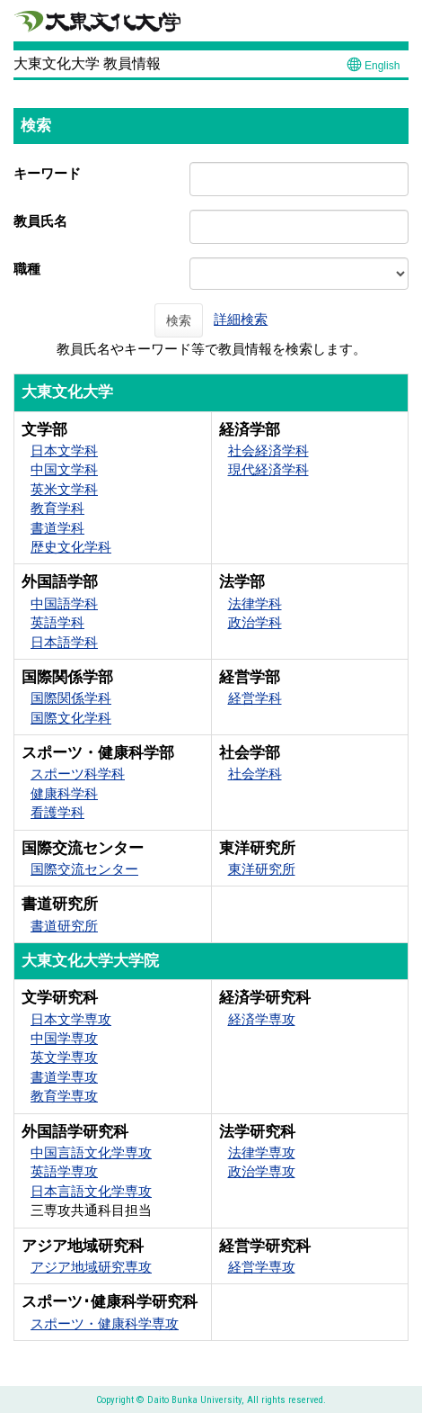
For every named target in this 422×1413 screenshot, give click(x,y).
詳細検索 (241, 319)
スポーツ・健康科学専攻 (105, 1323)
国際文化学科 (71, 717)
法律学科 (255, 603)
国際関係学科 (71, 698)
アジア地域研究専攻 (91, 1266)
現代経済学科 (268, 469)
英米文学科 (64, 489)
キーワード (47, 173)
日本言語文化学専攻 (91, 1191)
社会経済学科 (268, 450)
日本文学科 (64, 450)
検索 (178, 320)
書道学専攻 (64, 1076)
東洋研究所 (261, 869)
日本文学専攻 (71, 1019)
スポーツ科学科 (78, 773)
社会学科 (255, 773)
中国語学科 (64, 603)
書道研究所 (64, 925)
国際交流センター (84, 869)
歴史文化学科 (71, 546)
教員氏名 (40, 221)
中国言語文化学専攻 (91, 1152)
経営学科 (255, 698)
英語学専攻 (64, 1171)
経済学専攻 (261, 1019)
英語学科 (57, 622)
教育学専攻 (64, 1095)
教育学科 (57, 508)
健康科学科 (64, 793)
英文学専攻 (64, 1057)
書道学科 (57, 528)
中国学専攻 (64, 1038)
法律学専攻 (261, 1152)
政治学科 (255, 622)
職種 (26, 268)
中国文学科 (64, 469)
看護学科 (57, 812)
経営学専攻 (261, 1266)
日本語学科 (64, 642)
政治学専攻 (261, 1171)
